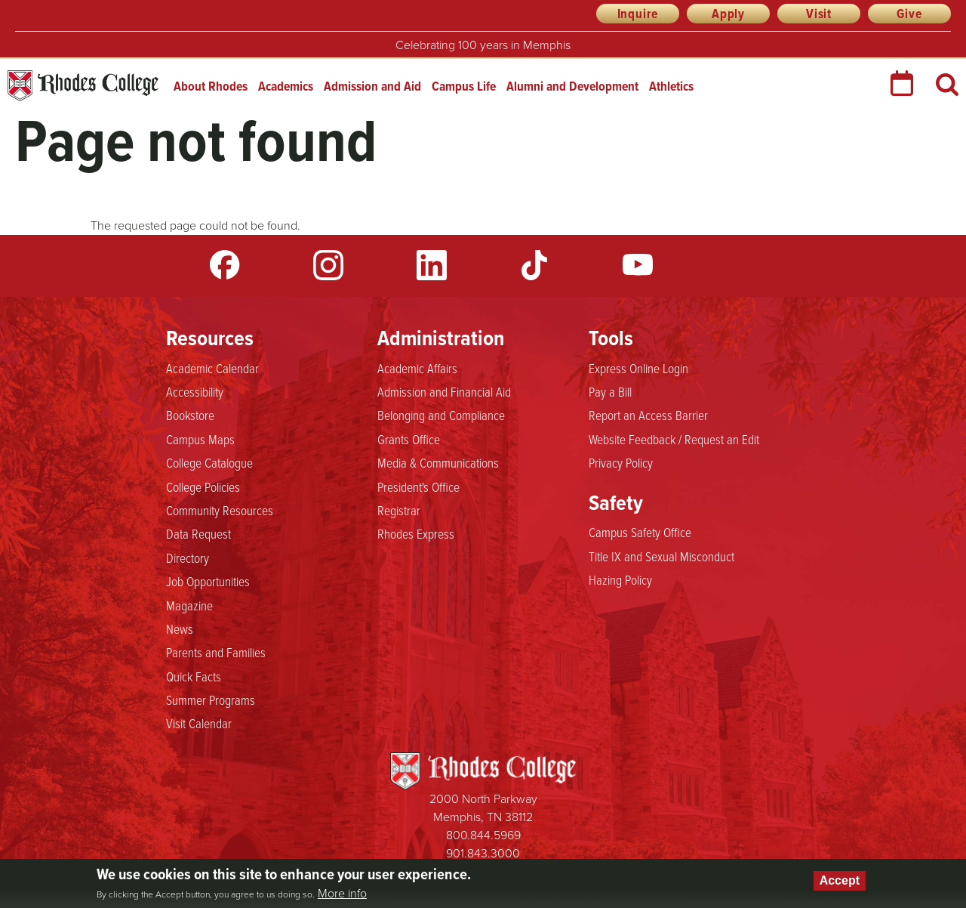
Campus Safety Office (640, 532)
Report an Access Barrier (648, 415)
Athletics (671, 86)
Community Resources (219, 510)
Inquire (638, 13)
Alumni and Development (572, 86)
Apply (728, 13)
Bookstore (190, 415)
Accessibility (194, 391)
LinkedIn (432, 265)
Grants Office (408, 439)
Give (909, 13)
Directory (187, 557)
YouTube (638, 265)
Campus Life (464, 86)
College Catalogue (209, 462)
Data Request (198, 533)
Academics (285, 86)
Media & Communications (438, 462)
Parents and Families (216, 652)
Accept (840, 880)
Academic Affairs (417, 368)
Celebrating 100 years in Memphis (483, 45)
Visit (819, 13)
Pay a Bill (610, 391)
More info (342, 893)
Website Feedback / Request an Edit (674, 439)
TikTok (534, 265)
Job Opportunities (208, 581)
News (179, 628)
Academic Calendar (212, 368)
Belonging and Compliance (441, 415)
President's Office (418, 486)
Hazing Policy (620, 579)
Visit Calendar (199, 723)
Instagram (328, 265)
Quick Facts (193, 676)
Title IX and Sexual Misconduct (661, 556)
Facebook (225, 265)
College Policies (203, 486)
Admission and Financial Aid (444, 391)
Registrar (398, 510)
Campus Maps (200, 439)
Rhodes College (83, 85)
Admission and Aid (372, 86)
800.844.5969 (483, 835)
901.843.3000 (483, 853)
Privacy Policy (621, 462)
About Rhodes (211, 86)
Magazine (189, 605)
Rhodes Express (415, 533)
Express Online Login (638, 368)
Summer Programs (210, 699)
